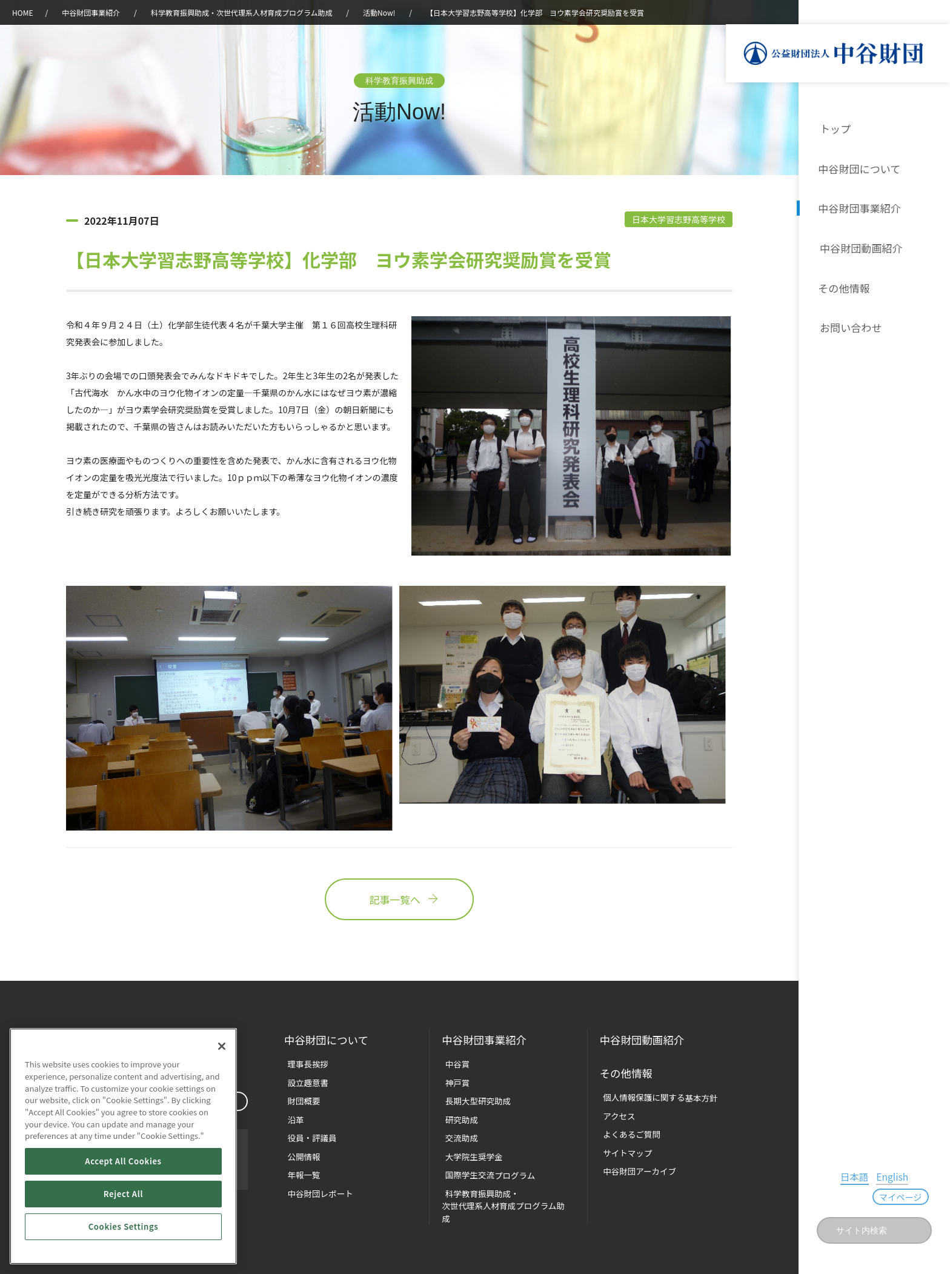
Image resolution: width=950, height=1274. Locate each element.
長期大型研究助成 (473, 1099)
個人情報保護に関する (655, 1095)
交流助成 (457, 1135)
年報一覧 (300, 1170)
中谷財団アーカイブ (635, 1166)
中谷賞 (453, 1063)
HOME (22, 12)
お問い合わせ (849, 322)
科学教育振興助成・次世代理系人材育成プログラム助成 (242, 12)
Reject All (123, 1193)
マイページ (909, 1198)
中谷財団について (858, 167)
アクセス (615, 1113)
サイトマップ (623, 1149)
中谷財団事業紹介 (858, 206)
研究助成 (457, 1117)
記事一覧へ (399, 901)
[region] (123, 1146)
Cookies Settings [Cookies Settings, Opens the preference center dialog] (123, 1226)
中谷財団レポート (315, 1189)
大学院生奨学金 (469, 1153)
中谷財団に (327, 1040)
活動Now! (379, 12)
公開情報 (300, 1153)
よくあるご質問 (627, 1130)
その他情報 (844, 283)
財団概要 (300, 1099)
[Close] (221, 1046)
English (862, 1196)
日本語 (829, 1196)
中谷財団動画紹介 (858, 244)
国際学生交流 (485, 1170)
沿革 (932, 244)
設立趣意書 (304, 1081)
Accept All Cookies (123, 1161)
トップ (834, 128)
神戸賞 (453, 1081)
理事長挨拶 (304, 1063)
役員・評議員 (307, 1135)
